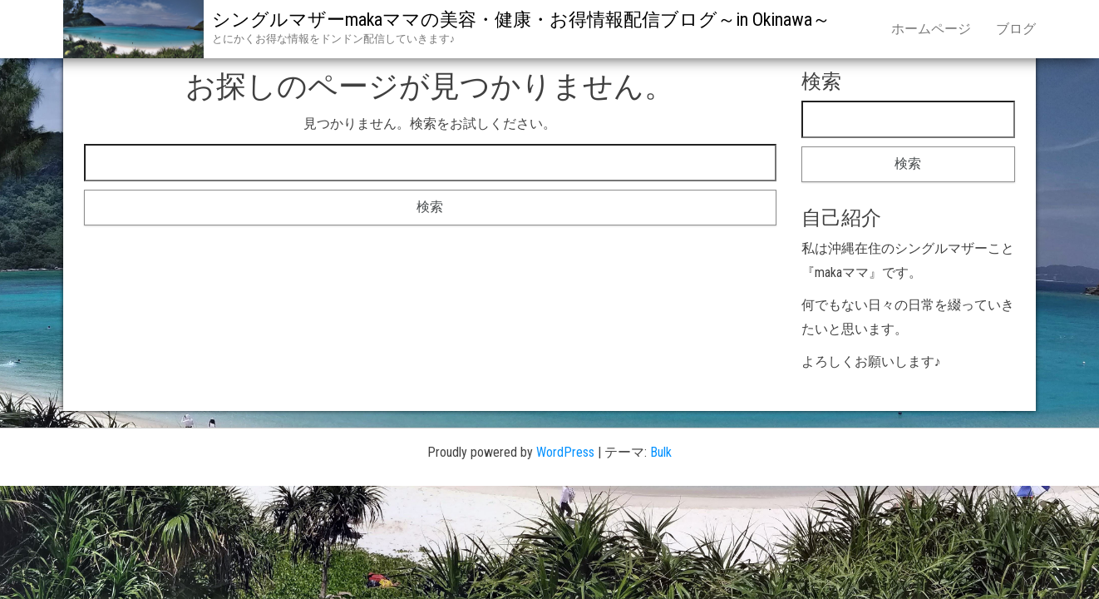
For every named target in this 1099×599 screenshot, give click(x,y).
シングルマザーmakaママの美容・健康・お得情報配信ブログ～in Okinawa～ (521, 19)
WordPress (565, 452)
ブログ (1016, 29)
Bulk (661, 452)
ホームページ (931, 29)
